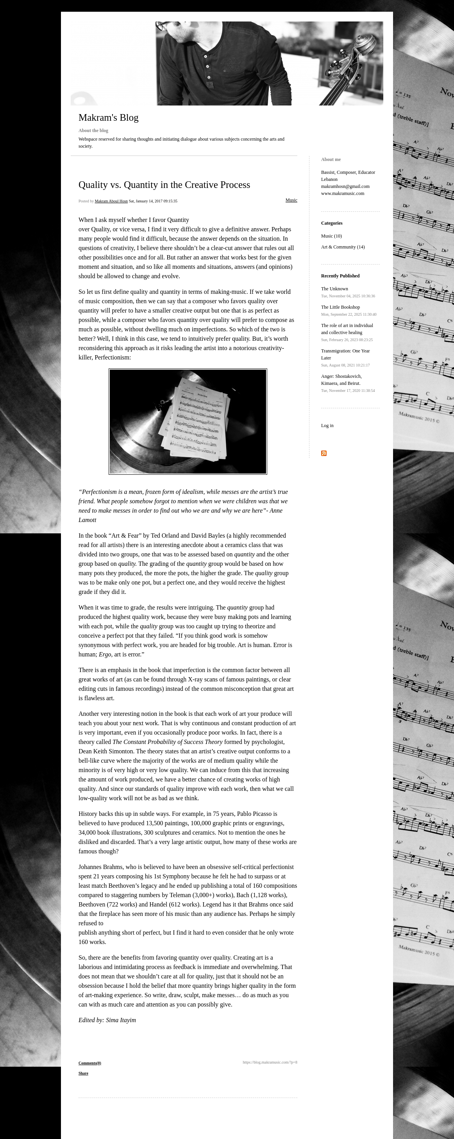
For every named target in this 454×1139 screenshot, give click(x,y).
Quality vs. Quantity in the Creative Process (164, 184)
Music (291, 200)
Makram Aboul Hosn (111, 201)
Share (83, 1073)
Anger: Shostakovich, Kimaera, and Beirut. (348, 383)
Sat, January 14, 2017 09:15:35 (153, 201)
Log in (327, 425)
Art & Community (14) (343, 247)
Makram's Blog (109, 117)
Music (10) (331, 236)
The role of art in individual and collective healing (347, 332)
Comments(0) (90, 1063)
